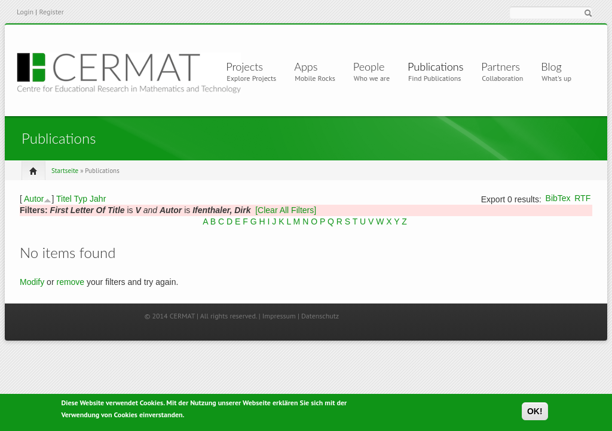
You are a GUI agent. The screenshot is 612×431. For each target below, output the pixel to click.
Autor (34, 199)
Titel (64, 199)
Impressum (279, 315)
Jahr (98, 199)
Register (51, 11)
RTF (582, 198)
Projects (247, 66)
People (369, 66)
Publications (435, 66)
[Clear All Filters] (285, 210)
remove (70, 282)
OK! (535, 412)
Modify (32, 282)
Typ (81, 199)
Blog (551, 66)
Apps (310, 66)
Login (25, 11)
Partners (500, 66)
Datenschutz (320, 315)
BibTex (558, 198)
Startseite (64, 170)
